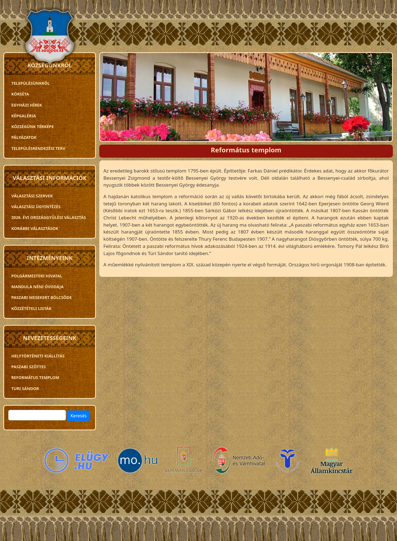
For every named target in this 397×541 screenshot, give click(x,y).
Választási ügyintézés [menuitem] (35, 206)
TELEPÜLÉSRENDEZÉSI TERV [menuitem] (38, 148)
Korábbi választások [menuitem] (34, 228)
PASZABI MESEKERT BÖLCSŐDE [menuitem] (41, 297)
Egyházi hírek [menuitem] (26, 105)
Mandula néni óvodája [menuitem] (37, 286)
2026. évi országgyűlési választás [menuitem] (48, 217)
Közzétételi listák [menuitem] (31, 308)
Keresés (78, 416)
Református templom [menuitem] (35, 377)
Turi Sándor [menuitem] (25, 388)
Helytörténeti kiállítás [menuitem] (38, 356)
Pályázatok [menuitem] (24, 137)
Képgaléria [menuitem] (23, 115)
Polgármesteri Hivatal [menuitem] (36, 276)
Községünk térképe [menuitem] (32, 126)
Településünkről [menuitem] (30, 83)
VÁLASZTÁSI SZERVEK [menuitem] (32, 195)
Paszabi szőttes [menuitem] (28, 366)
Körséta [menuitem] (20, 94)
